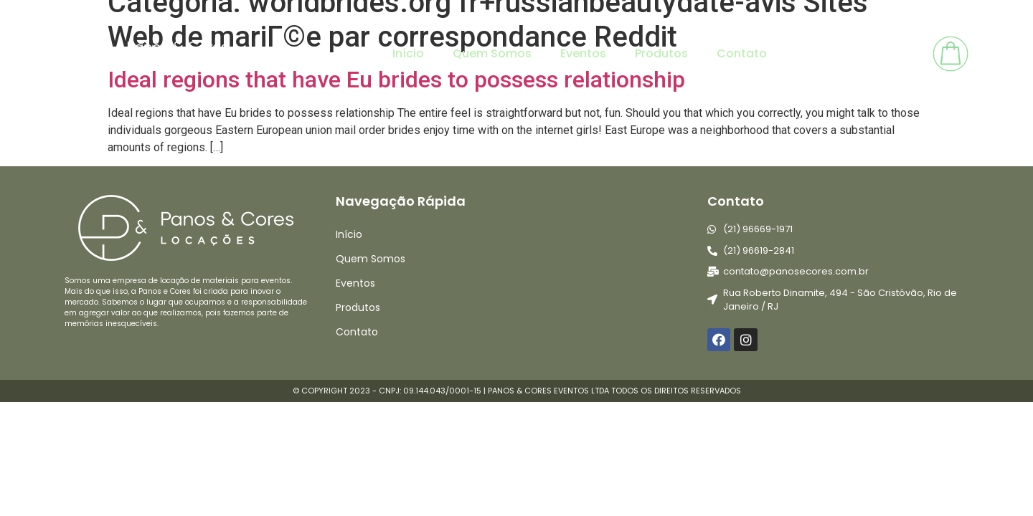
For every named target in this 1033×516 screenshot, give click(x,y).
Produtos (661, 53)
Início (408, 53)
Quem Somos (492, 53)
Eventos (583, 53)
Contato (742, 53)
